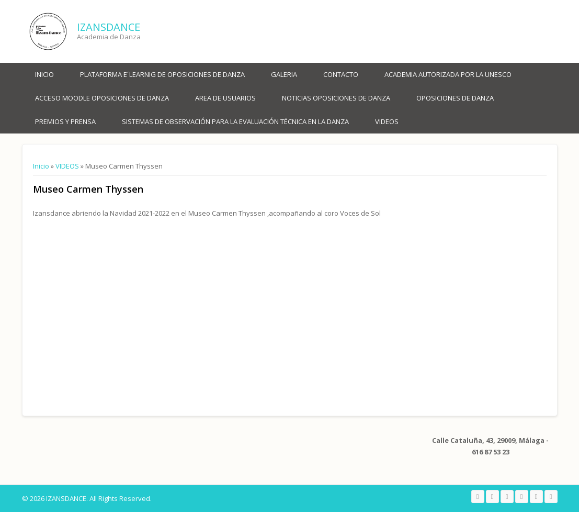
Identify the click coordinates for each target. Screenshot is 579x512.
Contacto (340, 74)
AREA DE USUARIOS (225, 98)
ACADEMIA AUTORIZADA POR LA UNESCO (448, 74)
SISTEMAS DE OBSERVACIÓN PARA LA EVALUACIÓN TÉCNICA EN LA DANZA (235, 121)
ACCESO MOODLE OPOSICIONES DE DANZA (102, 98)
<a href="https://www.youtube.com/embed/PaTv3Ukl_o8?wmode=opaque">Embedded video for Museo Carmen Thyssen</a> (143, 309)
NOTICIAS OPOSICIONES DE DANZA (336, 98)
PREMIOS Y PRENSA (65, 121)
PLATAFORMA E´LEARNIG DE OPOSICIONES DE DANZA (162, 74)
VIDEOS (387, 121)
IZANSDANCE (108, 27)
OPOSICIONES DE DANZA (455, 98)
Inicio (44, 74)
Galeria (284, 74)
